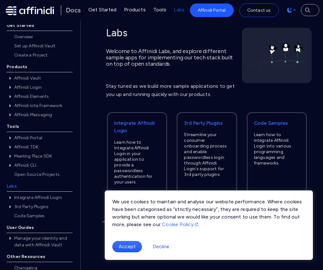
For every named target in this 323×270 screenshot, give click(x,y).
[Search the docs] (310, 10)
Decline (161, 246)
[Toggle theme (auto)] (291, 10)
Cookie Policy (180, 224)
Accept (127, 246)
